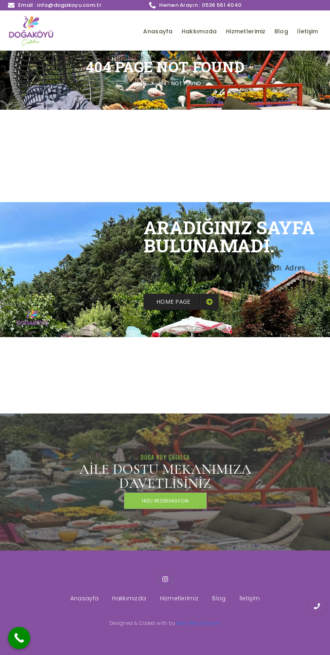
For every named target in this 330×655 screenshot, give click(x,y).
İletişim (307, 31)
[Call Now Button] (19, 638)
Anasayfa (157, 31)
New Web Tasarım (198, 623)
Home (141, 83)
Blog (281, 31)
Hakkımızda (199, 31)
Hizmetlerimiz (246, 31)
